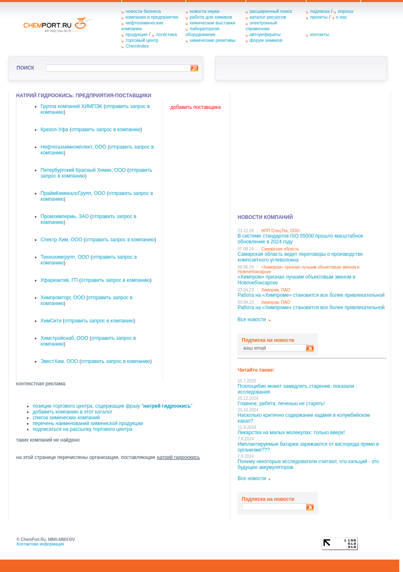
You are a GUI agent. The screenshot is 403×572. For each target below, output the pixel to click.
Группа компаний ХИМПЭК (71, 106)
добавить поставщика (195, 107)
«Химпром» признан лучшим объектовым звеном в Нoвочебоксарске (296, 280)
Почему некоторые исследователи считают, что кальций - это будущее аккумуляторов (308, 464)
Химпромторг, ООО (63, 297)
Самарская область (280, 249)
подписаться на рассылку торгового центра (82, 429)
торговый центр (141, 40)
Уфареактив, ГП (59, 280)
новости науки (204, 11)
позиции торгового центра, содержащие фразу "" (112, 406)
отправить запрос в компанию (105, 129)
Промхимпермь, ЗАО (65, 216)
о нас (341, 16)
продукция (136, 34)
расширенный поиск (270, 11)
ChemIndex (137, 45)
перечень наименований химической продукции (88, 423)
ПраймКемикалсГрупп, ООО (73, 193)
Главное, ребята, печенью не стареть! (281, 403)
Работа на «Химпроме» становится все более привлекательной (310, 295)
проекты (318, 16)
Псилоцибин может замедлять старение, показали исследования (295, 389)
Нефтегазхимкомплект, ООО (73, 147)
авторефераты (265, 34)
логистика (166, 34)
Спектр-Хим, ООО (61, 240)
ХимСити (51, 321)
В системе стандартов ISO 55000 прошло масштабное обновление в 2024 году (300, 239)
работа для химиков (211, 16)
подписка (319, 11)
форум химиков (265, 40)
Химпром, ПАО (275, 290)
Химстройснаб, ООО (64, 338)
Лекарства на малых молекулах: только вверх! (291, 432)
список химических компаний (66, 418)
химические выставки (212, 22)
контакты (319, 34)
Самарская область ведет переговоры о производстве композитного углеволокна (300, 257)
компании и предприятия (151, 16)
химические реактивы (212, 40)
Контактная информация (40, 544)
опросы (345, 11)
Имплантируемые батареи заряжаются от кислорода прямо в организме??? (308, 447)
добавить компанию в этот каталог (73, 412)
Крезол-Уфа (54, 129)
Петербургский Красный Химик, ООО (83, 170)
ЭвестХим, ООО (59, 361)
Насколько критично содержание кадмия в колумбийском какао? (303, 418)
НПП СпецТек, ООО (280, 230)
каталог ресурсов (267, 16)
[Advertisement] (311, 151)
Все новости (251, 319)
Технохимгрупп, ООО (65, 257)
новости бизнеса (143, 11)
